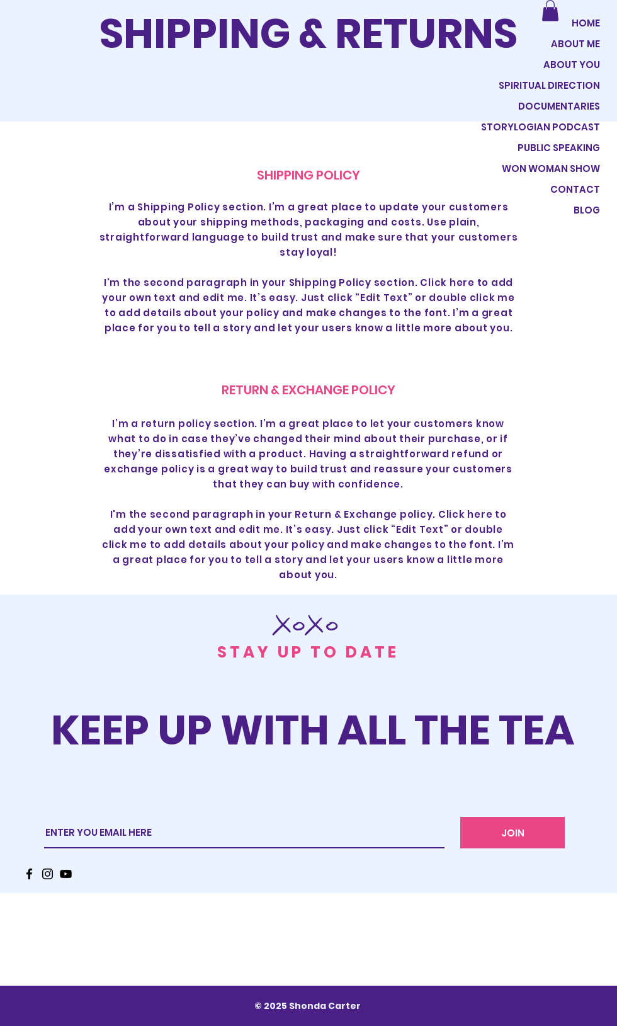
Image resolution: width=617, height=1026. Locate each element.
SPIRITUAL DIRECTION (549, 85)
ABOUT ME (575, 43)
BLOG (587, 210)
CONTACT (575, 189)
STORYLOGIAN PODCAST (547, 127)
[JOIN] (512, 832)
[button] (550, 10)
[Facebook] (29, 874)
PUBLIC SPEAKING (559, 147)
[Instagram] (47, 874)
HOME (586, 23)
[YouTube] (66, 874)
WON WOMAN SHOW (551, 168)
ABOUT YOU (571, 64)
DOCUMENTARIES (559, 106)
